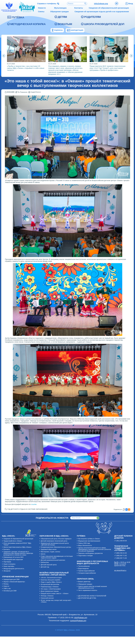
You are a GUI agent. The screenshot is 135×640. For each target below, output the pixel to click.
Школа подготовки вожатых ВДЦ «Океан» (17, 547)
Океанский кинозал (47, 598)
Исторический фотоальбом (50, 584)
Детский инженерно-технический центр (54, 541)
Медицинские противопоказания (89, 541)
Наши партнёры (8, 566)
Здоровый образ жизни (48, 549)
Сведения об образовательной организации (18, 538)
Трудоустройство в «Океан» (12, 541)
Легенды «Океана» (47, 596)
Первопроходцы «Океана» (50, 586)
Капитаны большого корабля (50, 580)
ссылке (34, 504)
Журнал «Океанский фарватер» (14, 581)
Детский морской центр (49, 564)
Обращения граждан (85, 584)
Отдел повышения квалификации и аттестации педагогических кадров (57, 557)
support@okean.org (78, 621)
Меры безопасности (85, 545)
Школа (43, 554)
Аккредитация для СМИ (11, 579)
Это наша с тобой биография (51, 589)
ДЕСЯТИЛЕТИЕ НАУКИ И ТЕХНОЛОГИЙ (92, 596)
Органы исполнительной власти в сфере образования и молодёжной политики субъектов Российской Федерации (94, 549)
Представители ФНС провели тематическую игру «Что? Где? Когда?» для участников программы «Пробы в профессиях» (107, 68)
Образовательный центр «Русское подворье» (56, 538)
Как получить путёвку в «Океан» (89, 538)
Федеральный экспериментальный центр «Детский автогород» (55, 544)
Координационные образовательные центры (56, 547)
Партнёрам (7, 562)
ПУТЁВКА (18, 17)
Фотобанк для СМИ (9, 591)
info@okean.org (101, 4)
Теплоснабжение (84, 566)
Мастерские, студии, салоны (50, 551)
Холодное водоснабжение (87, 573)
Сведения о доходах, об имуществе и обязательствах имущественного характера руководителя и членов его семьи (18, 553)
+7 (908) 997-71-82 (120, 555)
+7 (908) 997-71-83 (120, 558)
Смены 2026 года (84, 543)
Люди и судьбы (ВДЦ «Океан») (51, 582)
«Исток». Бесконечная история (51, 577)
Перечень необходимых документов (90, 553)
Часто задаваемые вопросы (87, 590)
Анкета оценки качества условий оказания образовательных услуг (92, 587)
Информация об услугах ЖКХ (13, 557)
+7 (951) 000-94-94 (120, 541)
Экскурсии (6, 571)
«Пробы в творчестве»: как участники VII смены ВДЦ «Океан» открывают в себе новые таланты (25, 68)
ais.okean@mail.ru (120, 570)
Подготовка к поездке (85, 555)
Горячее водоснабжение (86, 571)
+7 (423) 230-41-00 (65, 618)
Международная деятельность (13, 568)
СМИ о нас (7, 588)
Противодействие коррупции (13, 559)
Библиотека (45, 562)
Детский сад (45, 567)
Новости (6, 586)
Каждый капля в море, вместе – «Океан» (55, 593)
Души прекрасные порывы (50, 591)
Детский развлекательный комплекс (53, 560)
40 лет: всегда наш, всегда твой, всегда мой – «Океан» (56, 601)
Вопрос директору (84, 581)
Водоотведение (83, 568)
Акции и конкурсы (9, 564)
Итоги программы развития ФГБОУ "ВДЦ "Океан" (17, 544)
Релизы (5, 584)
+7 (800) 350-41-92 (120, 553)
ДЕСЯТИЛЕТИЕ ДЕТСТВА (87, 598)
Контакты (6, 549)
